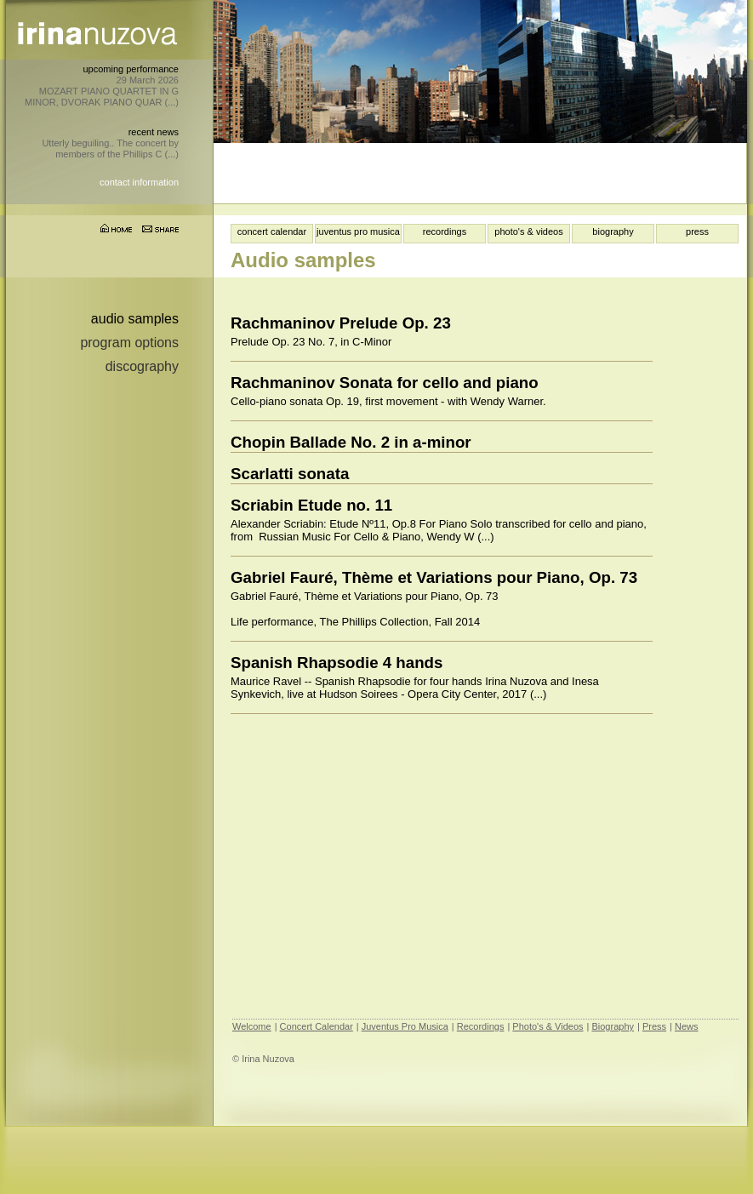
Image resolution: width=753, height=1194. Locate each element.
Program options (129, 342)
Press (654, 1026)
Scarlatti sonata (290, 474)
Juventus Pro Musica (405, 1026)
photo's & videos (528, 231)
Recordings (481, 1026)
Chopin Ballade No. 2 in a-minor (351, 442)
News (687, 1026)
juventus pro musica (358, 231)
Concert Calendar (316, 1026)
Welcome (251, 1026)
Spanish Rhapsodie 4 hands (336, 662)
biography (612, 231)
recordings (444, 231)
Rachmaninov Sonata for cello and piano (385, 382)
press (697, 231)
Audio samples (135, 318)
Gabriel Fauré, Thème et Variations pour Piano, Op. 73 (434, 577)
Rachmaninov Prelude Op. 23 (341, 323)
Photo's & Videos (547, 1026)
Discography (142, 366)
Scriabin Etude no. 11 (311, 505)
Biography (612, 1026)
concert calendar (271, 231)
